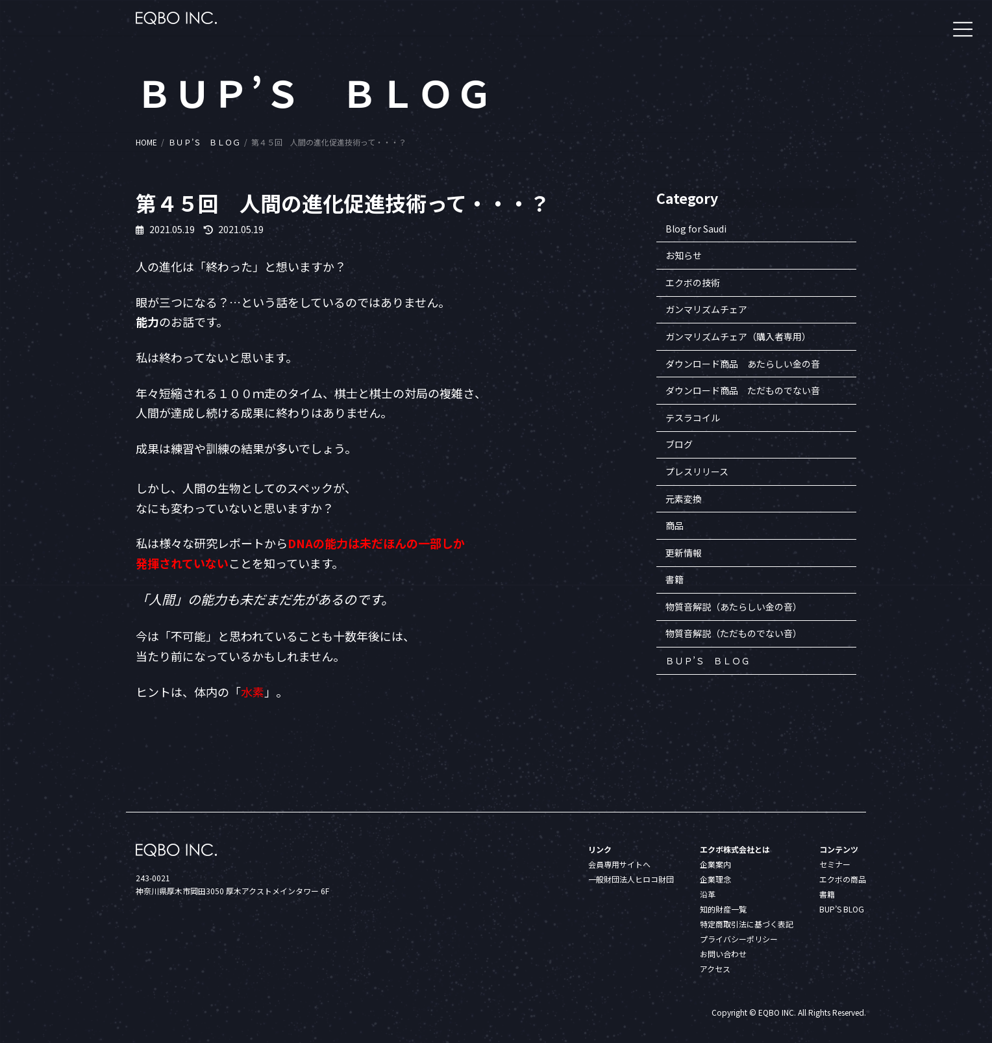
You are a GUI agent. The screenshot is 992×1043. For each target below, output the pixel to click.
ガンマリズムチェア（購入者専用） (738, 336)
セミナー (834, 864)
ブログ (679, 444)
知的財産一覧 (723, 908)
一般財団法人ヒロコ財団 (631, 879)
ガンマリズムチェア (706, 309)
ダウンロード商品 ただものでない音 (742, 390)
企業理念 (715, 879)
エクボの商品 (842, 879)
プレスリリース (696, 471)
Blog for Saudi (695, 228)
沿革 (707, 893)
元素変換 (683, 498)
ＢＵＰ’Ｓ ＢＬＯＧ (707, 660)
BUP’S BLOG (841, 908)
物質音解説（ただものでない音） (733, 633)
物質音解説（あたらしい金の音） (733, 606)
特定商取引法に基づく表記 (746, 923)
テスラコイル (692, 417)
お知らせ (683, 255)
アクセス (715, 968)
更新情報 (683, 552)
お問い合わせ (723, 953)
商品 (674, 526)
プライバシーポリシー (739, 938)
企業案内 (715, 864)
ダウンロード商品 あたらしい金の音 (742, 363)
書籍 (674, 579)
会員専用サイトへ (619, 864)
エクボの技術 (692, 282)
